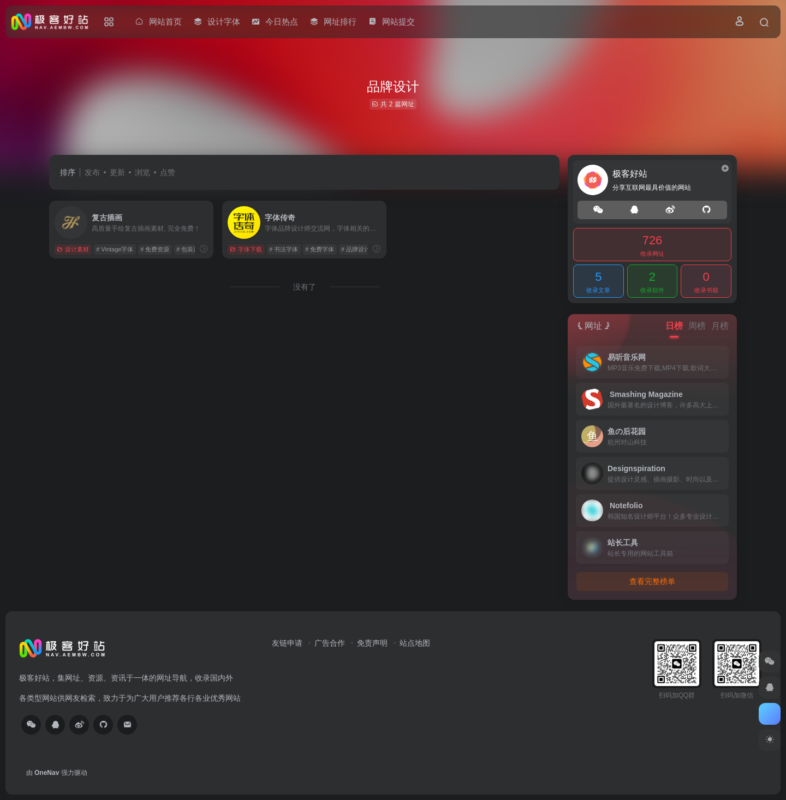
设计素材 (73, 249)
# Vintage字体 (114, 249)
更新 (117, 172)
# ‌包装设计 (190, 249)
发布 (92, 172)
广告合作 (329, 643)
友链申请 (287, 643)
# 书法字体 (283, 249)
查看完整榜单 (652, 581)
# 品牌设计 (355, 249)
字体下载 (246, 249)
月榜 (720, 325)
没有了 (304, 286)
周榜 (697, 325)
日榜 (674, 325)
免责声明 (372, 643)
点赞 (167, 172)
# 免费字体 (319, 249)
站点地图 (415, 643)
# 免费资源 (154, 249)
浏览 (142, 172)
